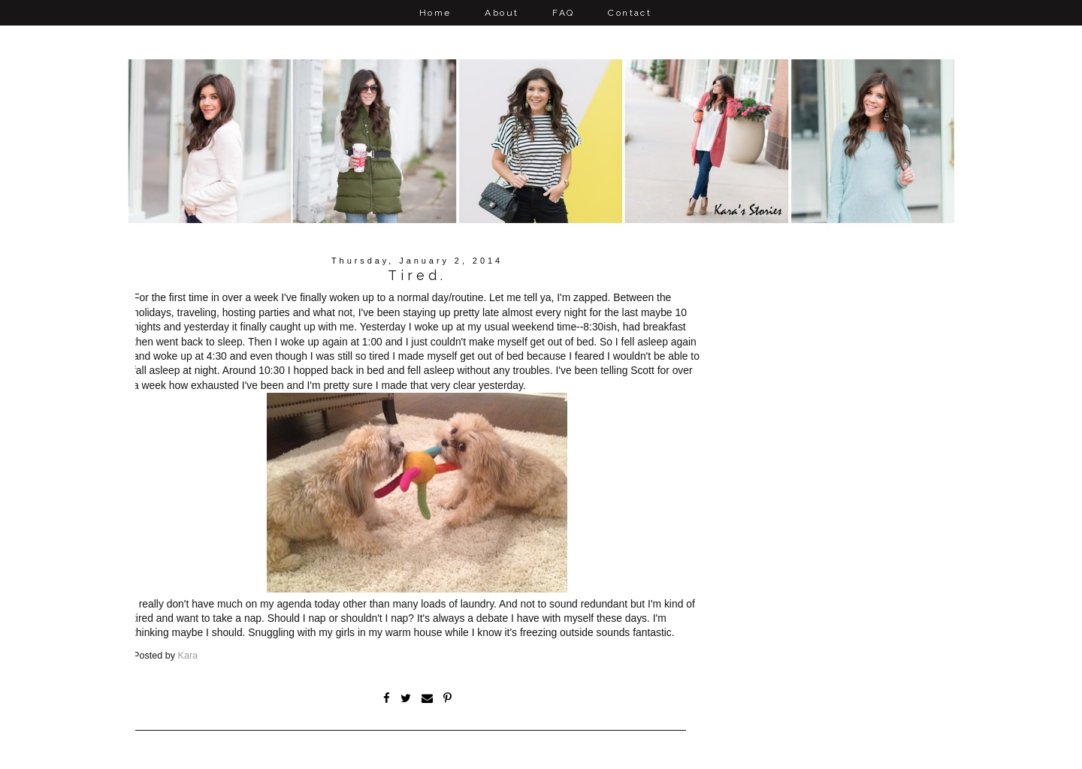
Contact (629, 13)
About (501, 13)
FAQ (563, 13)
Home (435, 13)
